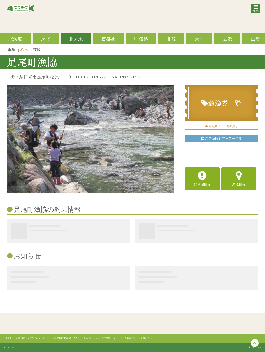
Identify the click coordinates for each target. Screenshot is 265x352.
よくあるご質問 (103, 338)
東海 (199, 38)
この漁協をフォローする (221, 138)
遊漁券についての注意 (221, 126)
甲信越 (141, 38)
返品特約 (88, 338)
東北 (45, 38)
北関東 (76, 38)
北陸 (171, 38)
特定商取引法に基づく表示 (67, 338)
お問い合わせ (147, 338)
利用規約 (22, 338)
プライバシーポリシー (40, 338)
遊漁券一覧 (221, 103)
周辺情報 (238, 178)
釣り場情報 (202, 178)
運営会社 (9, 338)
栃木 (24, 50)
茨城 (37, 50)
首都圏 (108, 38)
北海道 (15, 38)
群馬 (12, 50)
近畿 (227, 38)
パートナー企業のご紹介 (125, 338)
